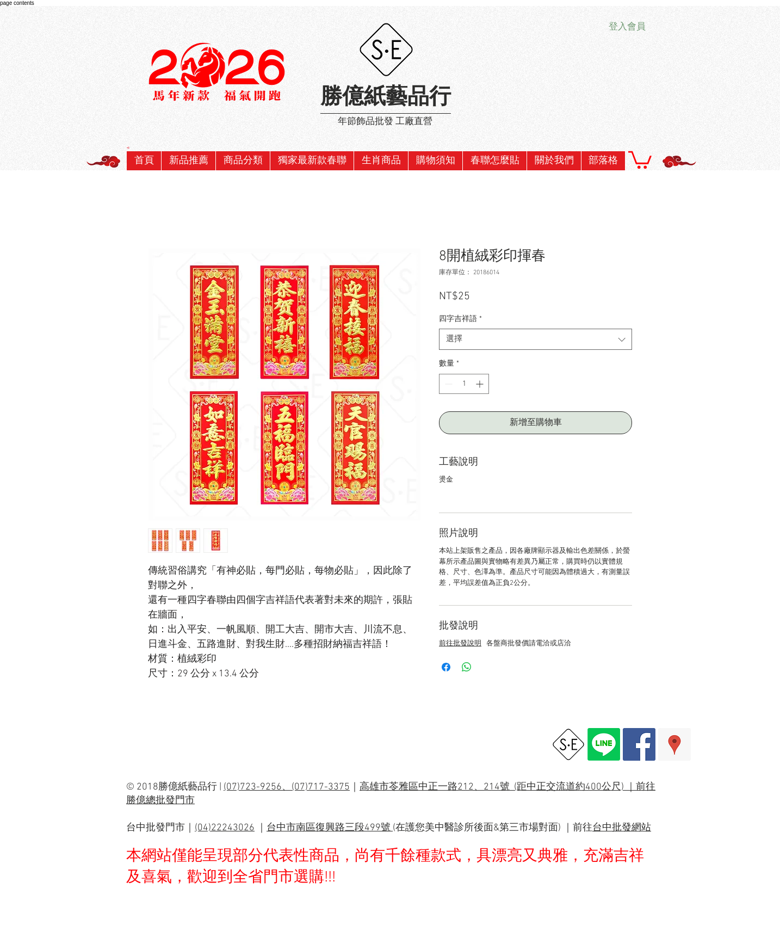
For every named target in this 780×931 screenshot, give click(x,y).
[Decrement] (447, 383)
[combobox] (535, 339)
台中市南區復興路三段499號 (330, 828)
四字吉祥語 (460, 319)
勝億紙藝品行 (385, 98)
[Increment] (480, 383)
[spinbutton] (464, 383)
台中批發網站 (621, 828)
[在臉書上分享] (446, 667)
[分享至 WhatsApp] (466, 667)
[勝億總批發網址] (568, 744)
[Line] (603, 744)
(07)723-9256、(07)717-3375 (287, 787)
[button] (312, 160)
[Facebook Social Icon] (639, 744)
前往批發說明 (460, 643)
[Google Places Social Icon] (674, 744)
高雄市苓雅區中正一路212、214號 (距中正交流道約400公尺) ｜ (498, 787)
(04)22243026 (225, 828)
